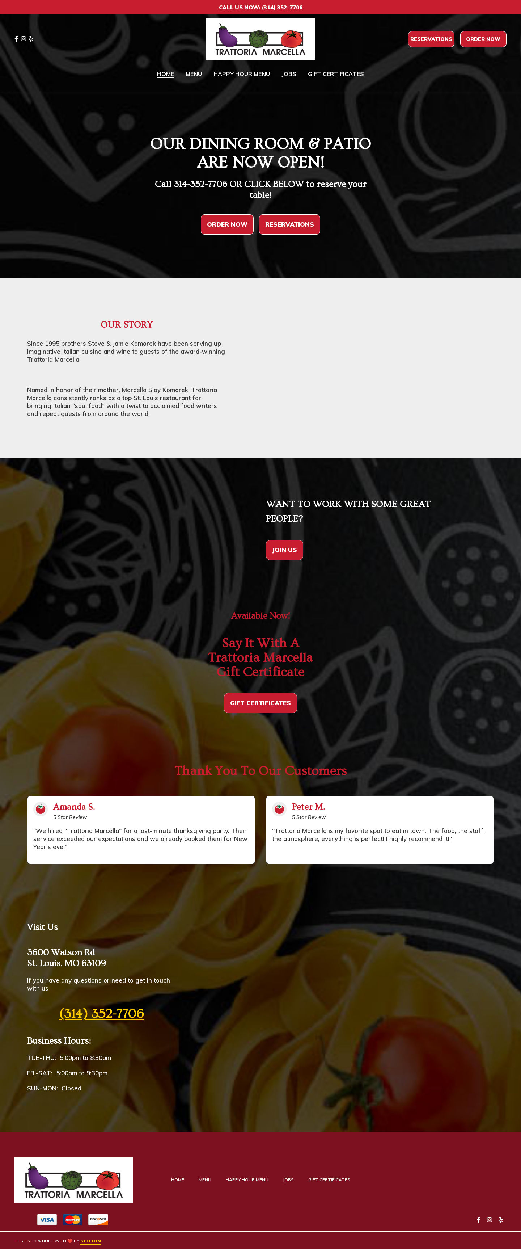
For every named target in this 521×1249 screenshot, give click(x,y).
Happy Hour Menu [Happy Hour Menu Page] (241, 73)
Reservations (431, 39)
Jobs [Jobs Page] (288, 73)
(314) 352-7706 (101, 1014)
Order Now (483, 39)
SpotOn (90, 1241)
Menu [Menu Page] (194, 73)
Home (180, 1179)
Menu (207, 1179)
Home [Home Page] (165, 73)
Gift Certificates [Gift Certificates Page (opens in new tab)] (336, 73)
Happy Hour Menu (249, 1179)
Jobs (290, 1179)
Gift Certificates (331, 1179)
